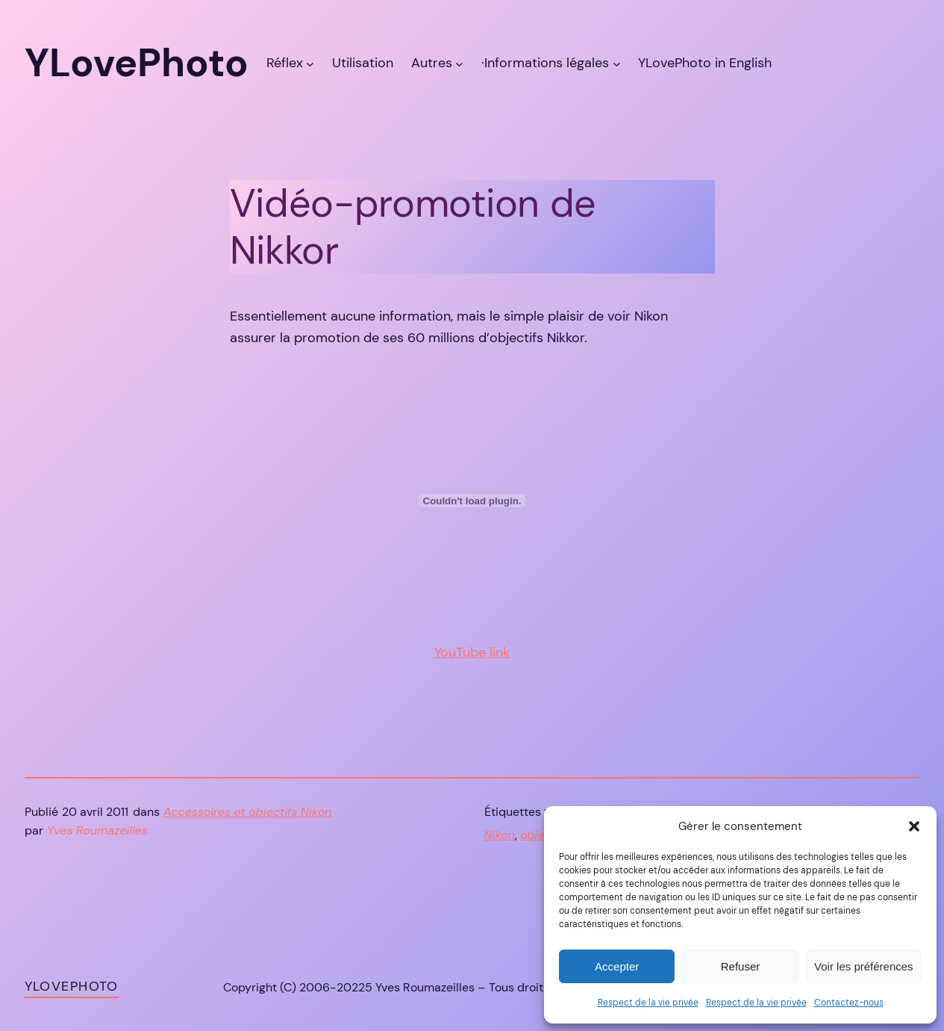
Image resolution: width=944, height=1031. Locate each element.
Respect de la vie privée (648, 1003)
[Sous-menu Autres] (459, 63)
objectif (541, 835)
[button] (914, 826)
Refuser (740, 966)
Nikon (499, 835)
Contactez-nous (849, 1003)
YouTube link (472, 652)
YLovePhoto (72, 986)
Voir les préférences (863, 966)
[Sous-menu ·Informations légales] (617, 63)
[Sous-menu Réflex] (310, 63)
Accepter (617, 966)
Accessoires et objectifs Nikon (247, 812)
